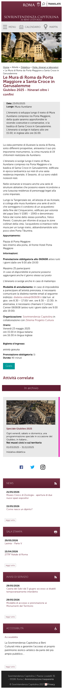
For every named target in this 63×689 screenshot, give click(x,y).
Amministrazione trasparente (39, 679)
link (57, 453)
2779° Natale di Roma (16, 554)
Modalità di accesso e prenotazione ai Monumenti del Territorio (26, 604)
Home (6, 67)
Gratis (9, 365)
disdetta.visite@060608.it (28, 297)
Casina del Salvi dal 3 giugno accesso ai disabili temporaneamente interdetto (31, 590)
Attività (15, 67)
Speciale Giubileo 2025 (19, 428)
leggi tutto (10, 520)
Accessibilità (11, 637)
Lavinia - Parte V (13, 543)
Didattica (25, 67)
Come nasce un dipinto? (19, 509)
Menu (12, 26)
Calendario (32, 26)
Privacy (51, 684)
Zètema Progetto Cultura (40, 320)
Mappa (53, 26)
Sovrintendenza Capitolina (38, 316)
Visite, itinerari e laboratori (45, 67)
